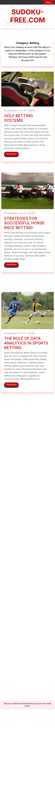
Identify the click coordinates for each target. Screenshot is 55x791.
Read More (11, 154)
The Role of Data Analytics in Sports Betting (26, 347)
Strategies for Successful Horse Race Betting (24, 225)
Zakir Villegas (12, 110)
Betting (31, 110)
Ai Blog (37, 704)
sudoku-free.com (27, 16)
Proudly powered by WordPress (18, 704)
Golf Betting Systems (18, 118)
